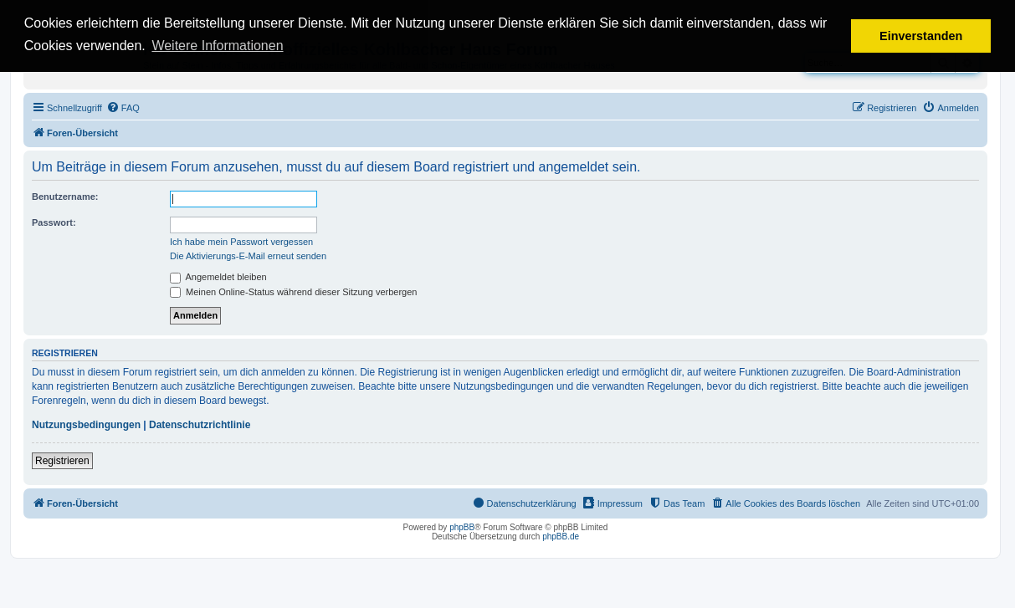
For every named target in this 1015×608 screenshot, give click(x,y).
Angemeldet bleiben (218, 277)
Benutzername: (65, 197)
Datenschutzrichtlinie (199, 425)
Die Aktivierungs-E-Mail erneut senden (248, 256)
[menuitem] (123, 108)
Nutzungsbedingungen (86, 425)
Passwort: (54, 222)
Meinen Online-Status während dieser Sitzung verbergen (293, 292)
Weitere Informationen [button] (217, 45)
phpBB (461, 527)
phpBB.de (560, 536)
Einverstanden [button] (920, 36)
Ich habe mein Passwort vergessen (241, 242)
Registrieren (62, 461)
